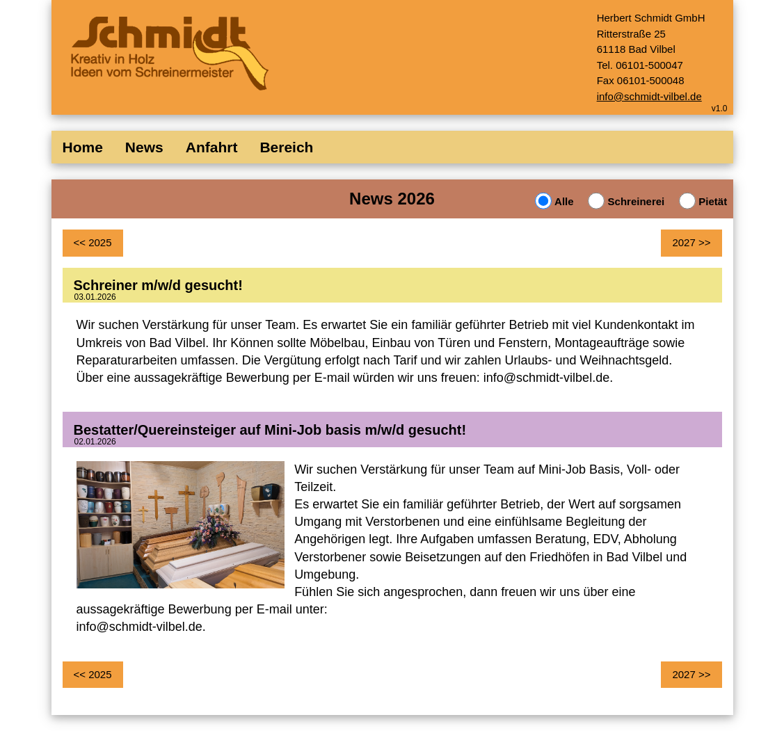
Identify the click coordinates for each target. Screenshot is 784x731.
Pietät (711, 201)
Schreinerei (634, 201)
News (144, 147)
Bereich (286, 147)
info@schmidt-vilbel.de (649, 96)
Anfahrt (212, 147)
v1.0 (720, 108)
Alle (562, 201)
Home (83, 147)
